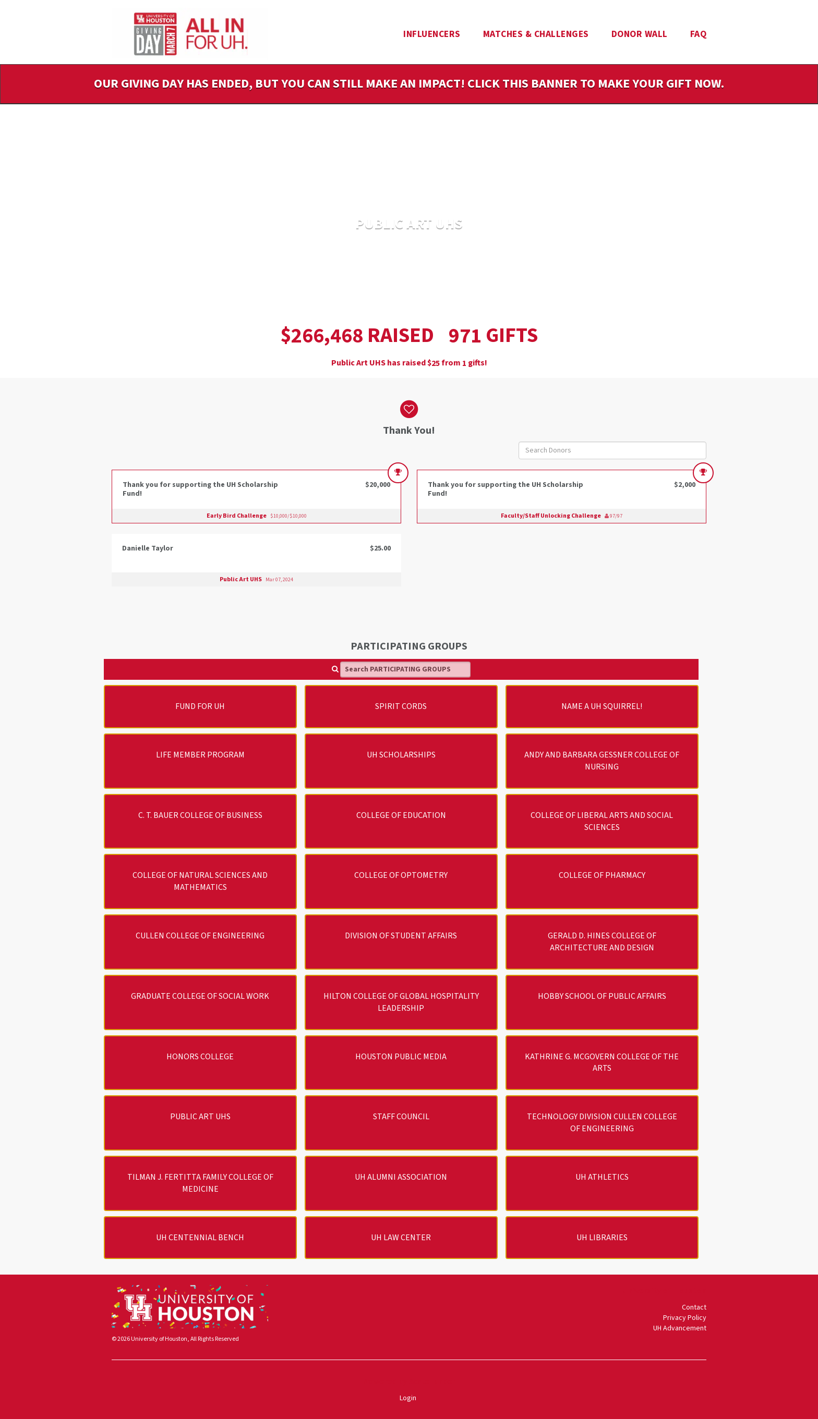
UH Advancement (679, 1328)
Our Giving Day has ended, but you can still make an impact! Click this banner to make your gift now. (409, 84)
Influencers (432, 34)
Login (408, 1398)
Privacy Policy (684, 1318)
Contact (694, 1307)
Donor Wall (639, 34)
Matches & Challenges (536, 34)
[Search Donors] (612, 450)
